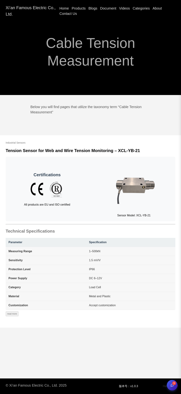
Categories (141, 8)
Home (64, 8)
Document (108, 8)
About (157, 8)
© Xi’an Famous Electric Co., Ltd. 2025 (36, 385)
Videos (124, 8)
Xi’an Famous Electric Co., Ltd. (31, 10)
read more (12, 314)
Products (79, 8)
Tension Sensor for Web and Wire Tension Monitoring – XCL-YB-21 (73, 150)
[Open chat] (172, 385)
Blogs (93, 8)
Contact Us (68, 14)
